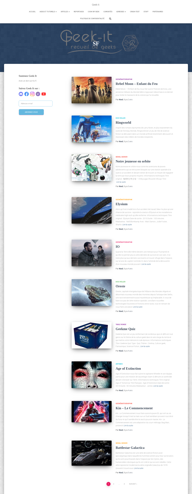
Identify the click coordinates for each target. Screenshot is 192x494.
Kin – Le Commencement (134, 403)
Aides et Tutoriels (48, 12)
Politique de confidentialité (92, 19)
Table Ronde (121, 319)
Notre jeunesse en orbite (133, 156)
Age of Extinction (128, 363)
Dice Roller (120, 115)
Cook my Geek (93, 12)
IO (118, 241)
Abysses (119, 359)
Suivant (132, 478)
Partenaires (158, 12)
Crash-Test (135, 12)
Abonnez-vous (31, 112)
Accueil (32, 12)
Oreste (120, 281)
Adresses (121, 12)
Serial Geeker (121, 151)
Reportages (79, 12)
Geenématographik (124, 79)
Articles (65, 12)
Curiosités (107, 12)
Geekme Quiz (125, 323)
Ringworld (123, 119)
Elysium (122, 198)
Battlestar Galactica (130, 442)
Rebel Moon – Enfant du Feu (137, 84)
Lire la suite (121, 176)
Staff (146, 12)
